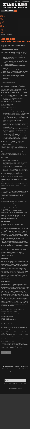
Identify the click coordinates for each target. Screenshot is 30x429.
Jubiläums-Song (4, 30)
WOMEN (2, 22)
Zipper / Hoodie (4, 21)
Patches (2, 28)
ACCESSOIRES (3, 26)
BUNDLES (2, 16)
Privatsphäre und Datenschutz (21, 366)
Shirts (1, 19)
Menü (1, 14)
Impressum (12, 368)
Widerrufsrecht (25, 368)
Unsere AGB (5, 368)
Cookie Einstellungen (15, 371)
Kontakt (18, 368)
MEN (1, 18)
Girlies (1, 23)
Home (1, 15)
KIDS (1, 25)
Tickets (1, 32)
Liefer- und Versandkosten (7, 366)
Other (1, 29)
